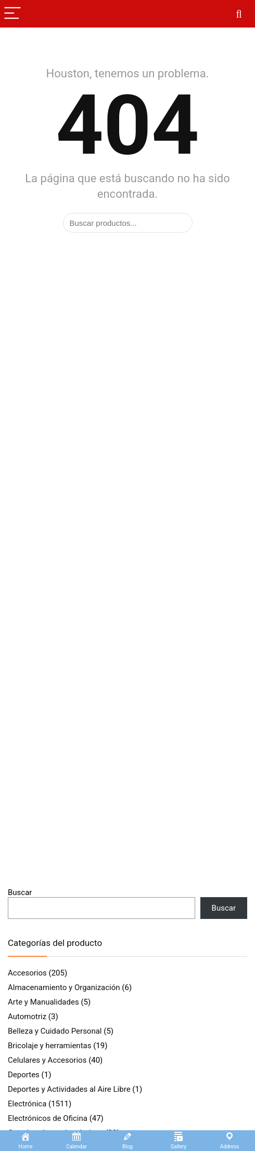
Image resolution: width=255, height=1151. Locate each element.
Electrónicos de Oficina (47, 1118)
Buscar (20, 892)
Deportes (24, 1074)
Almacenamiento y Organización (64, 987)
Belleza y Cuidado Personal (55, 1031)
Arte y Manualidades (43, 1002)
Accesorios (27, 973)
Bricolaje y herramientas (49, 1045)
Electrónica (27, 1103)
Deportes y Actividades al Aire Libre (69, 1089)
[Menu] (12, 14)
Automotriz (27, 1016)
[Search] (238, 14)
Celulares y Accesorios (47, 1060)
